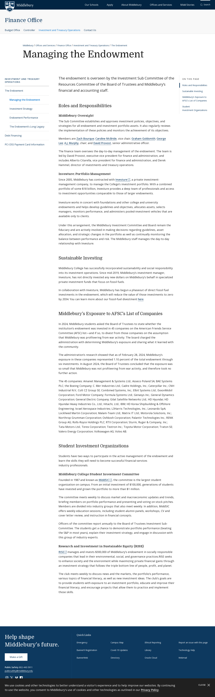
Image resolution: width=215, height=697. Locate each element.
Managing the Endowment (25, 99)
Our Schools (122, 4)
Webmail (183, 657)
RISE (61, 552)
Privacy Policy (150, 690)
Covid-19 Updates (119, 650)
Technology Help (187, 650)
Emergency (82, 642)
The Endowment (119, 45)
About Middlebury (149, 4)
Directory (115, 657)
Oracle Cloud (151, 657)
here (140, 299)
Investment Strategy (21, 108)
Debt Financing (13, 135)
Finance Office (23, 20)
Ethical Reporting (153, 642)
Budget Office (12, 30)
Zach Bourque (85, 138)
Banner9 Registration (87, 650)
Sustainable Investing (192, 91)
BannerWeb (82, 657)
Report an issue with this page (193, 642)
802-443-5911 (26, 667)
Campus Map (117, 642)
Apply (134, 4)
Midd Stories (191, 4)
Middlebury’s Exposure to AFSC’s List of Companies (194, 99)
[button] (205, 4)
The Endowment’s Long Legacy (27, 126)
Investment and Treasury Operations (59, 30)
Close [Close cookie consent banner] (204, 685)
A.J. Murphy (71, 143)
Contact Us (90, 30)
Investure (121, 179)
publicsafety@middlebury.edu (19, 670)
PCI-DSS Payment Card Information (24, 144)
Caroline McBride (106, 138)
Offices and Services (171, 4)
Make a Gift (16, 657)
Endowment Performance (24, 117)
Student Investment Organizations (194, 108)
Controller (29, 30)
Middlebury (28, 45)
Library (148, 650)
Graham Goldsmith (143, 138)
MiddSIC (104, 480)
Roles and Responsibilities (194, 85)
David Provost (102, 143)
